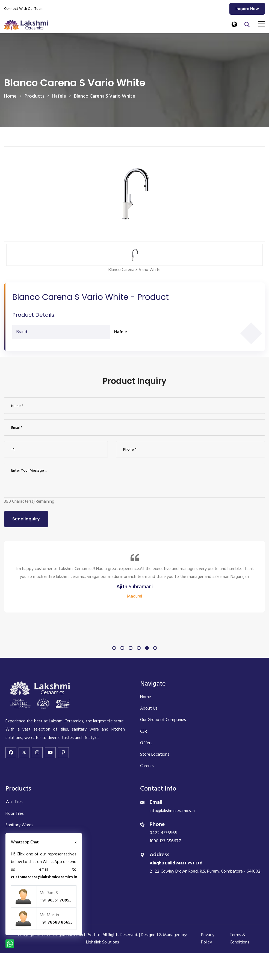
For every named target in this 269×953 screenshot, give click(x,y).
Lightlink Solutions (102, 942)
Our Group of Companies (163, 719)
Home (10, 96)
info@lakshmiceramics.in (172, 810)
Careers (147, 765)
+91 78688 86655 (56, 922)
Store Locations (154, 754)
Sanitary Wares (19, 824)
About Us (149, 708)
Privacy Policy (207, 938)
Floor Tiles (14, 813)
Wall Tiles (14, 801)
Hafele (120, 331)
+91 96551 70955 (56, 900)
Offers (146, 742)
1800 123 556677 (165, 841)
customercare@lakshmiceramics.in (44, 877)
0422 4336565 (163, 832)
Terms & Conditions (239, 938)
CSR (143, 731)
